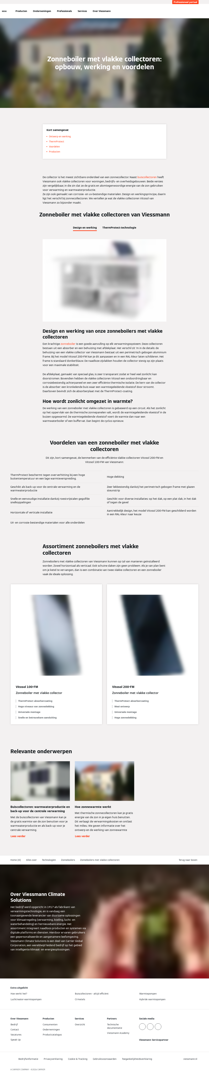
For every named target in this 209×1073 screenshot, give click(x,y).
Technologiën (49, 859)
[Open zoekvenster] (197, 11)
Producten (21, 11)
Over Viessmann (102, 11)
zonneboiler (68, 344)
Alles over (31, 859)
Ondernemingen (42, 11)
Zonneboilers (68, 859)
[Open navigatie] (4, 11)
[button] (188, 860)
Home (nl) (15, 859)
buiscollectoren (147, 177)
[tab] (85, 227)
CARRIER (41, 1069)
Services (82, 11)
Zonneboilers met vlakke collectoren (100, 859)
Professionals (64, 11)
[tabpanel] (104, 331)
